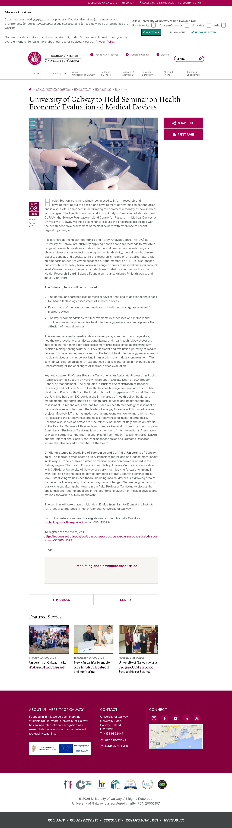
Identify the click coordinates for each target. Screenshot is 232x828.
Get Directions (115, 740)
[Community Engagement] (193, 73)
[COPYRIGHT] (114, 820)
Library (130, 2)
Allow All (153, 32)
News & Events (82, 89)
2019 (117, 89)
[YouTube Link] (175, 718)
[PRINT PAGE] (183, 134)
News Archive (103, 89)
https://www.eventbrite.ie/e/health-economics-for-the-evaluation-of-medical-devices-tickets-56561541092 (101, 538)
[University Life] (58, 73)
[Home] (30, 89)
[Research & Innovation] (129, 73)
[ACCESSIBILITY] (173, 820)
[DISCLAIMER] (58, 820)
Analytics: (198, 25)
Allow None (177, 32)
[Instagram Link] (154, 718)
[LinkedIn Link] (186, 718)
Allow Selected (205, 32)
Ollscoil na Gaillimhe (103, 2)
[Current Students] (137, 55)
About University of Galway (53, 89)
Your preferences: (171, 25)
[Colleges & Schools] (108, 73)
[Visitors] (162, 55)
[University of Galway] (54, 58)
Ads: (217, 25)
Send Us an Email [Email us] (116, 745)
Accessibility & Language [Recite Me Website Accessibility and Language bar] (156, 2)
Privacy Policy (105, 41)
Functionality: (141, 25)
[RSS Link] (197, 718)
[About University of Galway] (83, 73)
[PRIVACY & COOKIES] (86, 820)
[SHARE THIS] (183, 123)
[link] (68, 784)
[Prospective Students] (104, 55)
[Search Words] (189, 59)
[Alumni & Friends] (172, 73)
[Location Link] (176, 747)
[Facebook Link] (164, 718)
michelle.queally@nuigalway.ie (64, 522)
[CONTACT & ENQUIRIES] (144, 820)
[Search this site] (200, 59)
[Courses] (38, 73)
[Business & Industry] (150, 73)
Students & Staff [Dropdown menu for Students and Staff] (191, 2)
